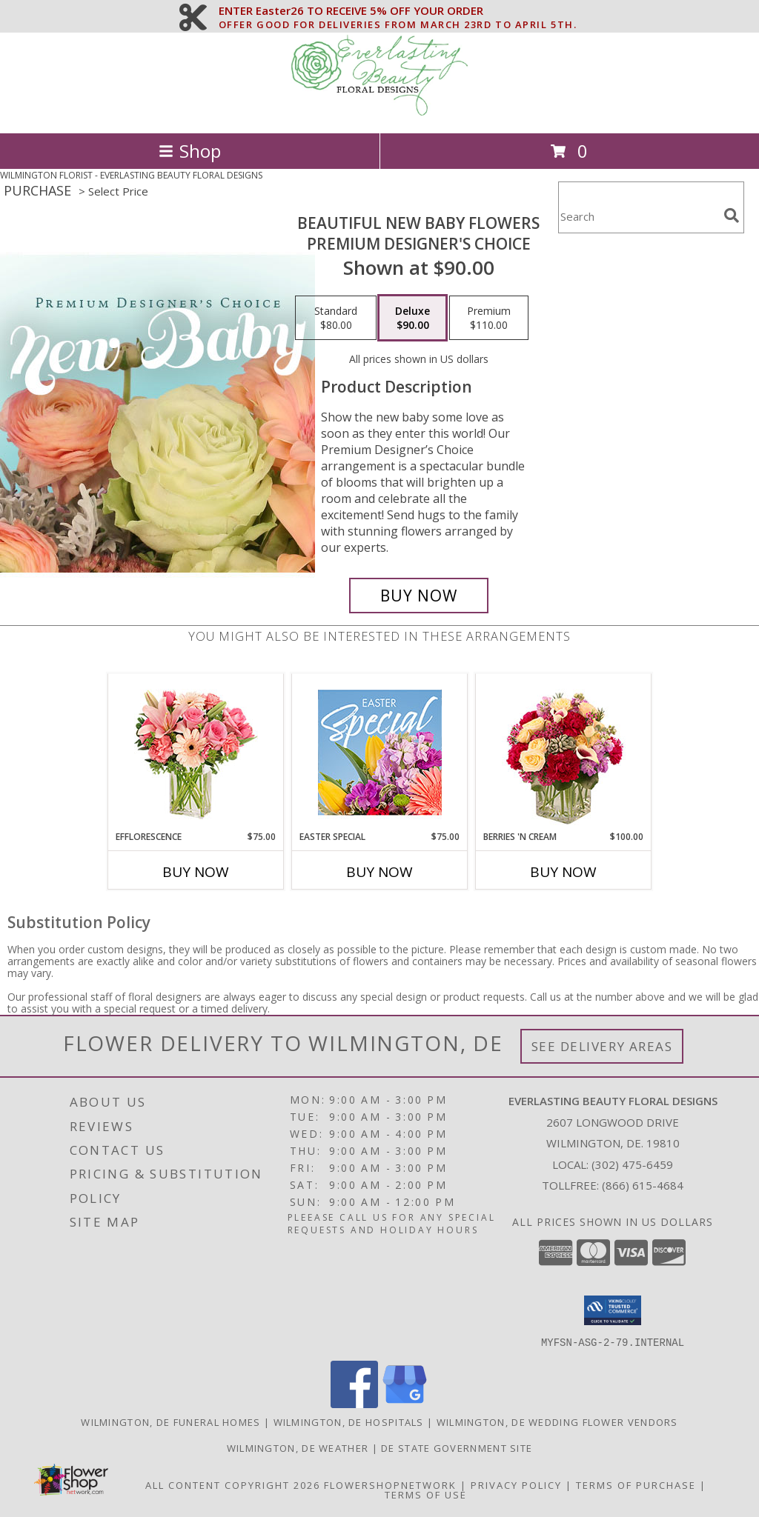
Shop (190, 151)
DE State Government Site (456, 1447)
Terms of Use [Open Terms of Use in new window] (426, 1494)
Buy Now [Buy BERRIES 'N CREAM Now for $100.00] (563, 871)
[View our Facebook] (354, 1403)
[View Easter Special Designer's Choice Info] (380, 752)
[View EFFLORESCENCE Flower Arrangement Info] (196, 752)
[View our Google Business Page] (404, 1403)
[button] (612, 1310)
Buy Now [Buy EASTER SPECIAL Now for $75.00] (379, 871)
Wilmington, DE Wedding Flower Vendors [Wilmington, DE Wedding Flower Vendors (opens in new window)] (557, 1421)
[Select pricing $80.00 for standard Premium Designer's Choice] (336, 317)
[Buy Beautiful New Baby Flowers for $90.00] (418, 595)
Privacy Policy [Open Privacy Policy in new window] (516, 1484)
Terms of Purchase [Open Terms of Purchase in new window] (636, 1484)
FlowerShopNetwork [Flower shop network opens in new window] (390, 1484)
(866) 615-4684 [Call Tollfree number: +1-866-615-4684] (642, 1185)
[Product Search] (638, 217)
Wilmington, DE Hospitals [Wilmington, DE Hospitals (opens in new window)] (349, 1421)
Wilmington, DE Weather (298, 1447)
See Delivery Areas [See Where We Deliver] (602, 1046)
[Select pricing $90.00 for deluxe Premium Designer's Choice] (412, 317)
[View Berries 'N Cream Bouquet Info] (564, 752)
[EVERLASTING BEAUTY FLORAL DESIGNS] (379, 111)
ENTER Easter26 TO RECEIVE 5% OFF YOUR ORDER (398, 11)
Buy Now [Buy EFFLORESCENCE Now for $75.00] (195, 871)
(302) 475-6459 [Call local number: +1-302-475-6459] (632, 1164)
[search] (731, 215)
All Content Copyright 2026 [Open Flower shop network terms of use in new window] (232, 1484)
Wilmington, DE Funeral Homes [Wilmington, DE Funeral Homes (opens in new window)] (170, 1421)
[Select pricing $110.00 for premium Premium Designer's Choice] (489, 317)
